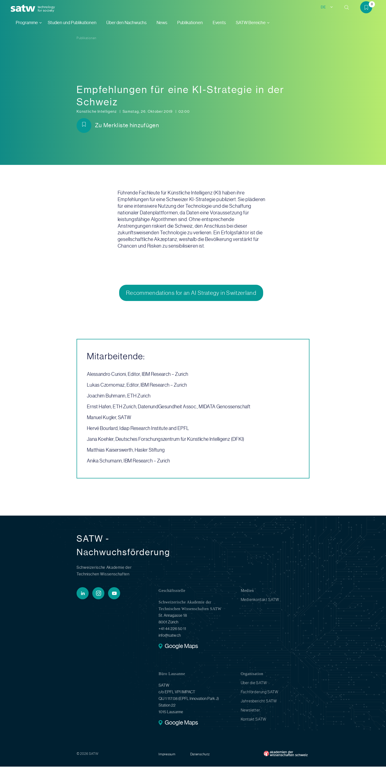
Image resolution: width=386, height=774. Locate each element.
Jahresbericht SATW (259, 708)
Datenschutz (200, 761)
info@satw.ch (170, 642)
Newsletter (250, 717)
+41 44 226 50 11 (172, 636)
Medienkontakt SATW (260, 607)
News (162, 22)
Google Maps (181, 654)
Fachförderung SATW (259, 699)
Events (219, 22)
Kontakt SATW (254, 726)
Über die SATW (254, 690)
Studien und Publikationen (72, 22)
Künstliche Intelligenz (97, 111)
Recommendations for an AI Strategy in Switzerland (191, 296)
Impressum (167, 761)
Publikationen (190, 22)
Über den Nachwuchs (126, 22)
